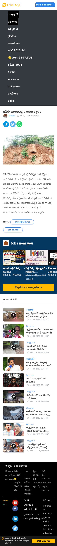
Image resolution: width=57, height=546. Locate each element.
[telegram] (6, 125)
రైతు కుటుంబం (46, 476)
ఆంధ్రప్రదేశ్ (13, 14)
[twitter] (13, 125)
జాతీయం (37, 475)
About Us (47, 513)
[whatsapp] (19, 125)
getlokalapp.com (32, 514)
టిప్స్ (15, 490)
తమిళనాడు (9, 479)
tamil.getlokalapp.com (34, 518)
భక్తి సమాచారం (37, 480)
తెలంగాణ (12, 21)
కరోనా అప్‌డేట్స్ (27, 488)
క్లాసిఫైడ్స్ (36, 486)
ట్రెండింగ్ (17, 475)
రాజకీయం (28, 494)
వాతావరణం (47, 482)
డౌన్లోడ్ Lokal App (43, 541)
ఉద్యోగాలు (18, 471)
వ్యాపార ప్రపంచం (45, 488)
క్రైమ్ (34, 471)
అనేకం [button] (11, 100)
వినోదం (27, 482)
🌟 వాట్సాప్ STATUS (18, 482)
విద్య (43, 471)
